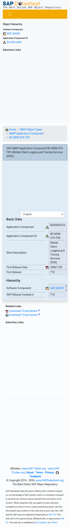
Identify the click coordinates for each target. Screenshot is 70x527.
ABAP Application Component (26, 133)
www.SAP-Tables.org (34, 468)
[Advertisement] (35, 88)
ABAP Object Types (31, 129)
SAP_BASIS (13, 33)
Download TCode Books (24, 310)
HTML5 (54, 522)
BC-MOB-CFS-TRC (19, 137)
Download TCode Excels (24, 314)
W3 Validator (41, 522)
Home (10, 129)
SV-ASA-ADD (14, 42)
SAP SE (52, 515)
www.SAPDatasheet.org (49, 480)
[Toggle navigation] (10, 14)
